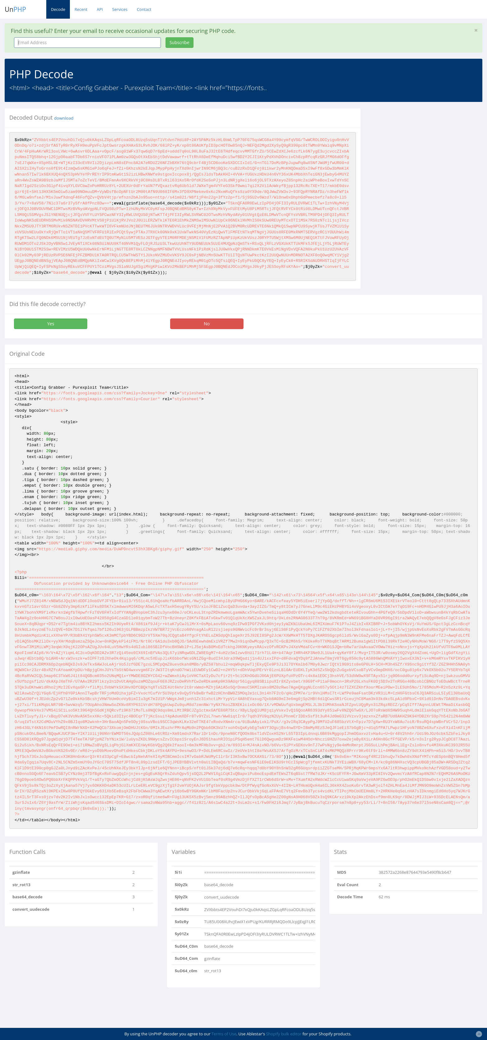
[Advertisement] (422, 151)
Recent (81, 9)
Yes (50, 324)
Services (119, 9)
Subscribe (179, 42)
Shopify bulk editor (283, 1034)
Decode (58, 9)
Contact (144, 9)
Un (15, 9)
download (63, 118)
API (100, 9)
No (207, 324)
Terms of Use (224, 1034)
